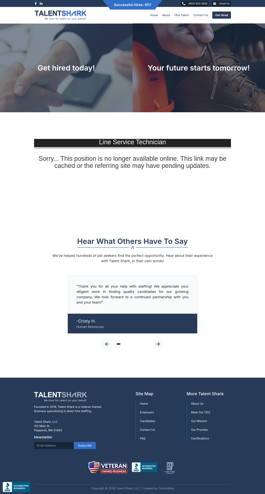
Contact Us (200, 15)
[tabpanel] (132, 304)
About (166, 15)
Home (154, 15)
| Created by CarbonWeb (157, 488)
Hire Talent (182, 15)
